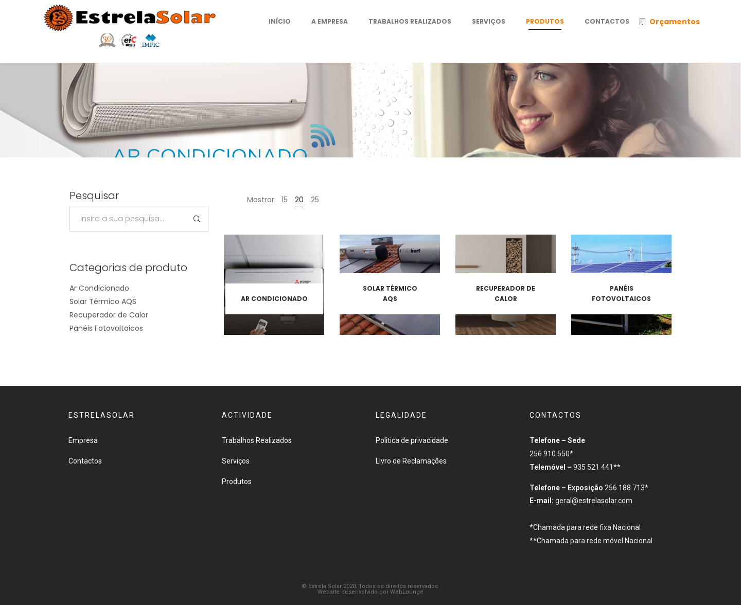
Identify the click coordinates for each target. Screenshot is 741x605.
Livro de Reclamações (411, 461)
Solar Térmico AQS (102, 301)
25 (315, 199)
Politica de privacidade (412, 440)
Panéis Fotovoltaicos (106, 328)
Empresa (83, 440)
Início (326, 151)
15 (284, 199)
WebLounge (407, 592)
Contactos (85, 461)
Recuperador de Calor (108, 315)
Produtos (364, 151)
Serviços (236, 461)
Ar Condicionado (99, 288)
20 (299, 199)
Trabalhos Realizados (257, 440)
